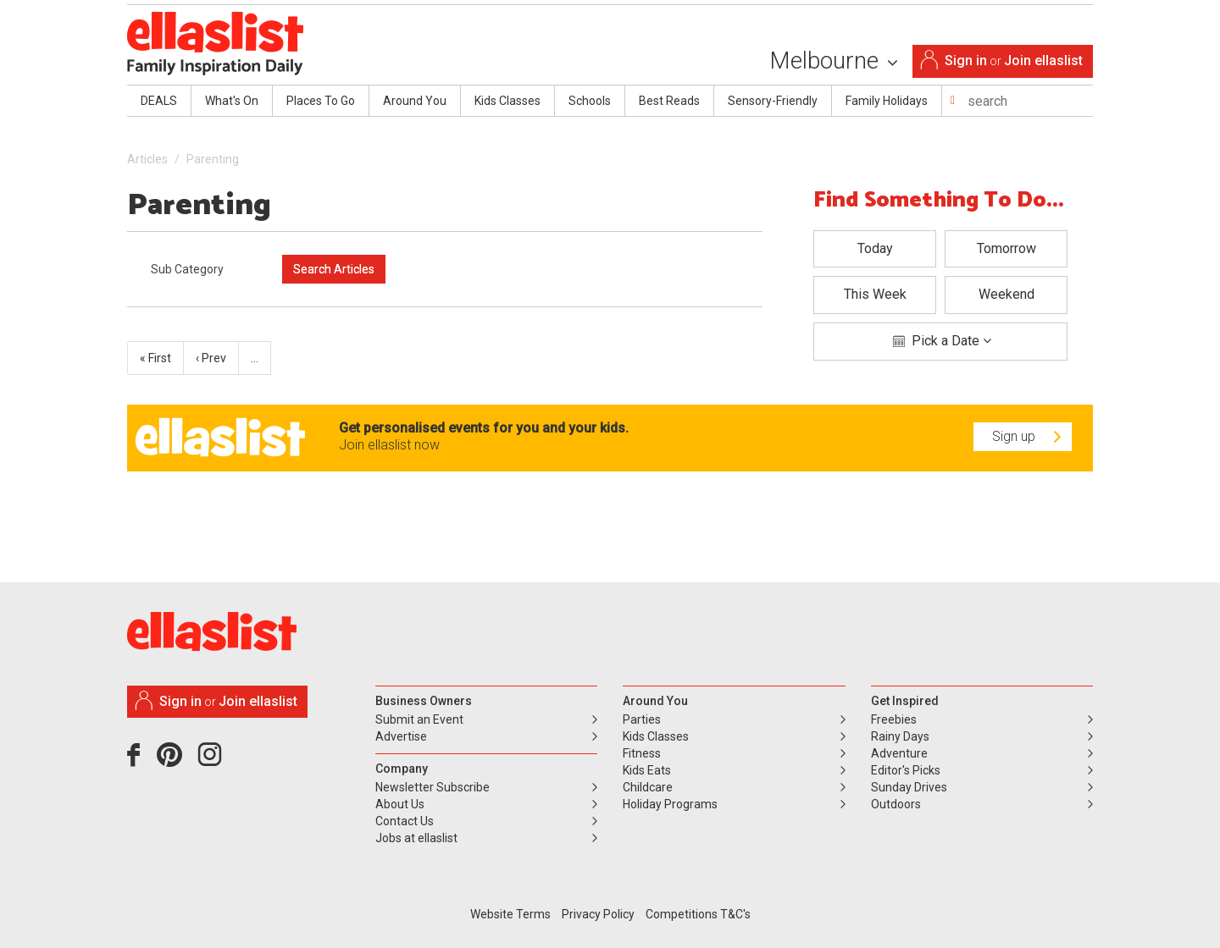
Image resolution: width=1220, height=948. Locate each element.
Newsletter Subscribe (432, 787)
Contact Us (404, 821)
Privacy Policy (598, 914)
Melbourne (833, 60)
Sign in (966, 60)
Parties (642, 719)
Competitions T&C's (698, 914)
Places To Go (320, 100)
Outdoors (896, 804)
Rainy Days (900, 736)
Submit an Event (419, 719)
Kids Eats (647, 770)
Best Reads (669, 100)
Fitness (642, 753)
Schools (589, 100)
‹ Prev (211, 358)
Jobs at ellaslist (416, 838)
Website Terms (510, 914)
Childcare (648, 787)
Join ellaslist (1043, 60)
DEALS (159, 100)
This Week (875, 294)
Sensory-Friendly (773, 100)
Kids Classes (507, 100)
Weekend (1006, 294)
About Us (399, 804)
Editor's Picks (905, 770)
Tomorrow (1006, 248)
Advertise (401, 736)
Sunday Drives (909, 787)
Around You (414, 100)
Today (875, 248)
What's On (231, 100)
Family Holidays (887, 100)
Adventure (899, 753)
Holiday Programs (670, 804)
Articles (147, 159)
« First (155, 358)
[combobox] (203, 269)
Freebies (894, 719)
